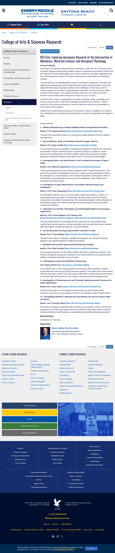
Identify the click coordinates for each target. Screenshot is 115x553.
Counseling (63, 375)
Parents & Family (30, 405)
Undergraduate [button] (92, 47)
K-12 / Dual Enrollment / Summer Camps (39, 476)
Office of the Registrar (97, 372)
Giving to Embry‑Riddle (95, 457)
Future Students (29, 412)
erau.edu (57, 504)
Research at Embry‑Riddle (20, 455)
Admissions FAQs (9, 361)
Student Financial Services (98, 383)
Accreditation (76, 480)
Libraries (20, 448)
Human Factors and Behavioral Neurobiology (17, 71)
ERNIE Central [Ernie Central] (65, 393)
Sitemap (46, 524)
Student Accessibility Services (71, 386)
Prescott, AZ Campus (57, 452)
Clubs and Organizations (40, 385)
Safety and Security (96, 379)
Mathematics (9, 90)
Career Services (66, 372)
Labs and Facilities (11, 84)
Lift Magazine (94, 454)
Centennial (72, 3)
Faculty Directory (20, 459)
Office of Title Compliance (99, 375)
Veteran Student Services (29, 426)
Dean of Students (66, 383)
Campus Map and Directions (13, 365)
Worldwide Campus (57, 455)
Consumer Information (76, 483)
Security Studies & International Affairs (17, 127)
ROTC (33, 374)
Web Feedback (66, 524)
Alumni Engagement (29, 433)
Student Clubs (10, 134)
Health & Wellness (95, 365)
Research (8, 102)
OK (91, 548)
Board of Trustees (76, 476)
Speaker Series (39, 483)
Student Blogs (37, 382)
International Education (39, 487)
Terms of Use (87, 529)
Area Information (8, 372)
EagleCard (63, 390)
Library (91, 368)
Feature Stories (8, 379)
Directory (55, 524)
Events (7, 58)
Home (4, 33)
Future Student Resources (14, 354)
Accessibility (99, 529)
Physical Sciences (11, 96)
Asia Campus (57, 463)
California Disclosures (76, 487)
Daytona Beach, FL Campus (57, 448)
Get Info (43, 24)
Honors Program (8, 383)
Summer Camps (37, 389)
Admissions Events (9, 368)
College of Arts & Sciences (18, 33)
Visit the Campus (37, 378)
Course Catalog (65, 379)
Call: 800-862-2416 (57, 514)
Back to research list (50, 51)
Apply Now (14, 24)
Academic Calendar (67, 361)
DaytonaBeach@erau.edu (57, 518)
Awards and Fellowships (94, 465)
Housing (34, 361)
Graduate (8, 107)
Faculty (7, 64)
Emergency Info (16, 529)
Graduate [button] (102, 47)
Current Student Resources (72, 354)
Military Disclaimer (53, 529)
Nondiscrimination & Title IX (34, 529)
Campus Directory (66, 368)
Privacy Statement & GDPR (63, 549)
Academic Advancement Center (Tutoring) (17, 141)
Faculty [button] (109, 47)
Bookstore (64, 365)
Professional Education (39, 472)
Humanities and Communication (17, 78)
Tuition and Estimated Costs (13, 375)
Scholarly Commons (20, 452)
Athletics (39, 480)
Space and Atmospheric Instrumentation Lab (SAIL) (18, 119)
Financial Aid (93, 361)
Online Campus (57, 459)
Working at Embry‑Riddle (76, 472)
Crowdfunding (94, 461)
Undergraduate (9, 113)
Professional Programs (40, 371)
